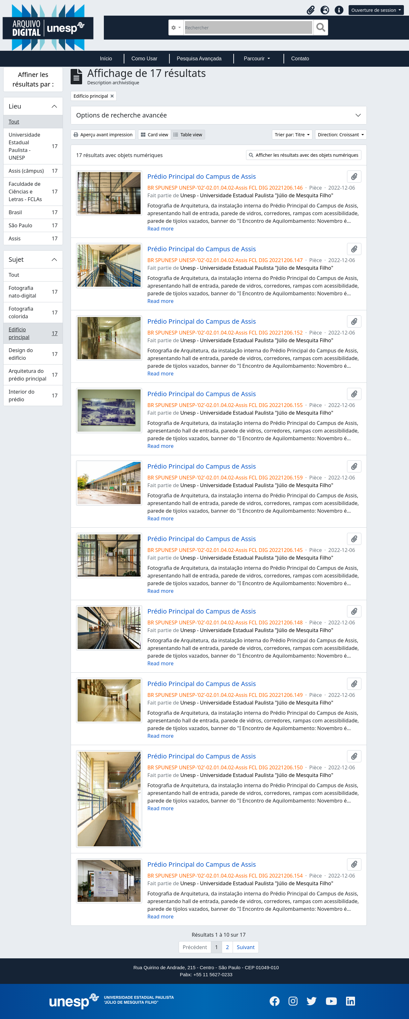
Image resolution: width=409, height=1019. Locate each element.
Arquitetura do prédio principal (33, 374)
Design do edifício (33, 354)
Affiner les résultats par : (33, 79)
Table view (188, 135)
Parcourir (255, 58)
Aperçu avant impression (103, 135)
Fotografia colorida (33, 312)
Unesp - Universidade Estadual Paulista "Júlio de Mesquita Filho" (256, 195)
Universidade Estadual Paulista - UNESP (33, 146)
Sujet (16, 259)
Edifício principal (33, 333)
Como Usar (145, 58)
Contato (300, 58)
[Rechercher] (248, 27)
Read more (160, 228)
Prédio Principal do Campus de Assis (201, 176)
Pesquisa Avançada (199, 58)
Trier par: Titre (290, 135)
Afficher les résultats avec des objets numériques (304, 155)
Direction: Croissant (339, 135)
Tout (14, 121)
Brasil (33, 213)
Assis (33, 240)
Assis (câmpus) (33, 172)
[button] (311, 10)
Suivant (246, 947)
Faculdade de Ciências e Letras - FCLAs (33, 191)
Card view (154, 135)
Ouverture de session (374, 10)
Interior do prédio (33, 395)
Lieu (15, 106)
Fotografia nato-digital (33, 291)
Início (106, 58)
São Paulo (33, 227)
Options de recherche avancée (121, 115)
